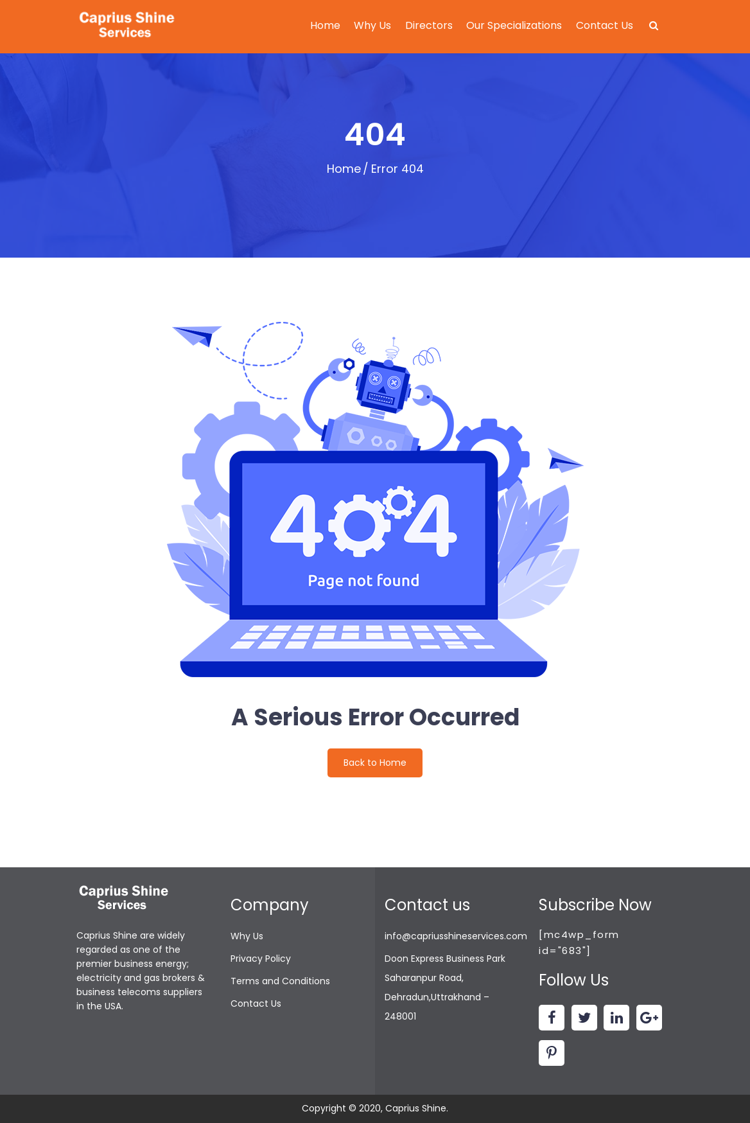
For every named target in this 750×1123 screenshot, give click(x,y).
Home (325, 25)
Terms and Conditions (280, 981)
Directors (429, 25)
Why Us (372, 25)
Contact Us (604, 25)
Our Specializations (514, 25)
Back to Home (375, 762)
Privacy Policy (261, 958)
